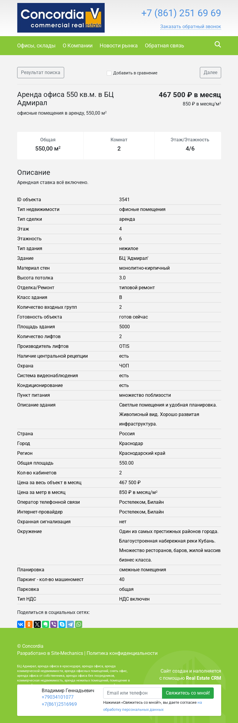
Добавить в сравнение (135, 73)
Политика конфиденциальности (122, 653)
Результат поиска (40, 72)
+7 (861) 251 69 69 (181, 13)
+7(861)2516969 (59, 704)
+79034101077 (58, 697)
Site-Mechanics (67, 653)
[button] (190, 27)
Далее (210, 72)
